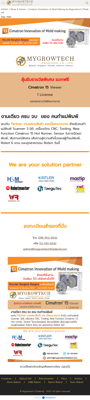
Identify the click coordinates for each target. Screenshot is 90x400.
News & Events (18, 9)
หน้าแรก (4, 9)
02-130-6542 (47, 243)
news (8, 16)
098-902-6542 (47, 238)
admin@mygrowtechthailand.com (45, 249)
